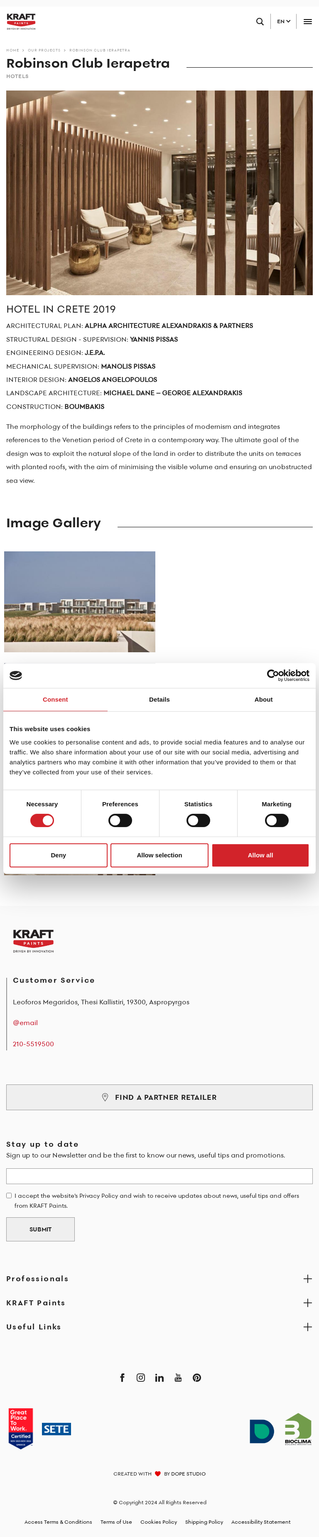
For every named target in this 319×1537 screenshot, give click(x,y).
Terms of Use (116, 1521)
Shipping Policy (204, 1521)
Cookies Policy (158, 1521)
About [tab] (264, 699)
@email (25, 1022)
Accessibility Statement (261, 1521)
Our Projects (44, 50)
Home (12, 50)
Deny (58, 855)
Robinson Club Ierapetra (99, 50)
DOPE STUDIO (188, 1473)
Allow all (260, 855)
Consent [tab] (55, 699)
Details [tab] (159, 699)
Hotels (17, 76)
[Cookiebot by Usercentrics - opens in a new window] (273, 675)
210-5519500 (33, 1043)
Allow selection (159, 855)
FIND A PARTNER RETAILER (159, 1097)
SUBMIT (40, 1229)
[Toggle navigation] (307, 21)
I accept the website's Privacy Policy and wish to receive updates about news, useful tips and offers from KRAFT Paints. (157, 1201)
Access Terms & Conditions (58, 1521)
